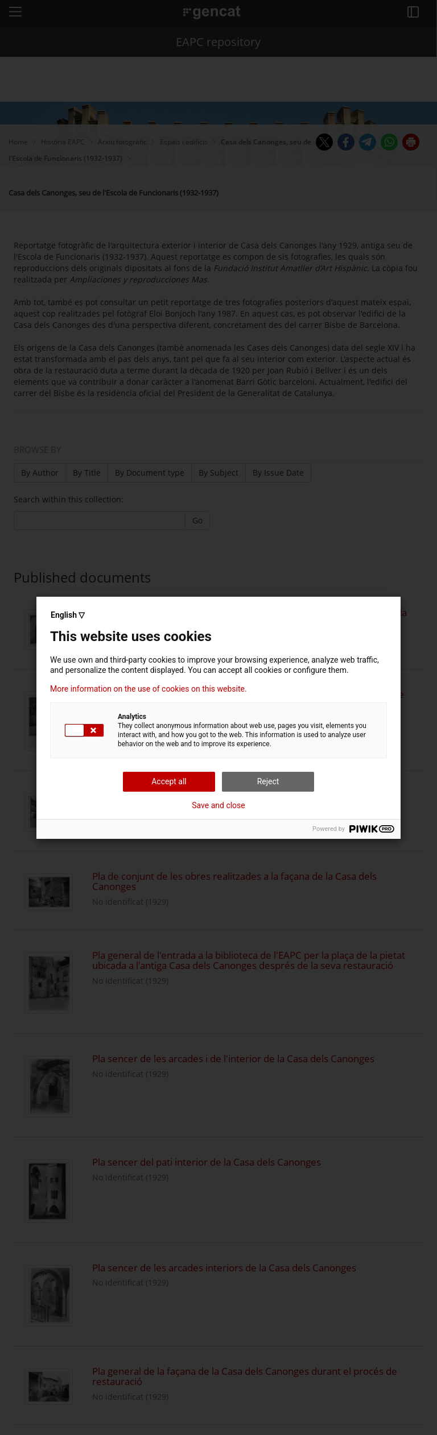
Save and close (218, 805)
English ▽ (68, 614)
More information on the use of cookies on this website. (148, 688)
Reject (268, 781)
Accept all (169, 781)
